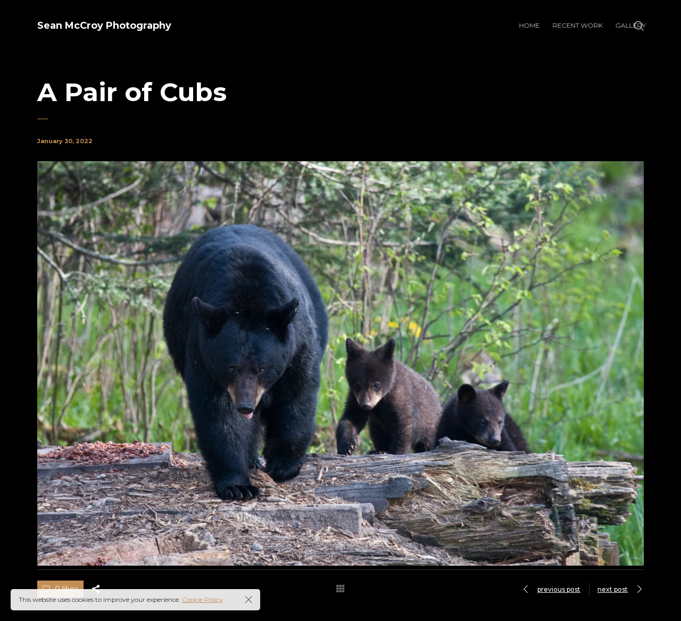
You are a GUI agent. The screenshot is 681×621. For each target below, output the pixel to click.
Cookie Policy (202, 599)
